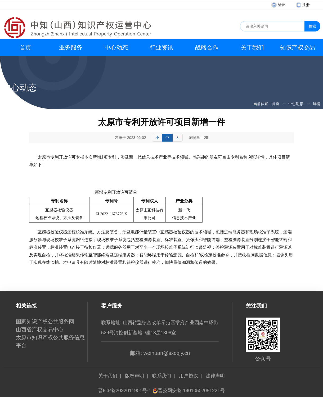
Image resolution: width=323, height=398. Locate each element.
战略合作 (206, 47)
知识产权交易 (297, 47)
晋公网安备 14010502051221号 (188, 390)
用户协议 (188, 375)
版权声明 (134, 375)
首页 (25, 47)
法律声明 (215, 375)
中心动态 (116, 47)
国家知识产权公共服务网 (45, 321)
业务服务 (70, 47)
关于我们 (252, 47)
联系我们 (161, 375)
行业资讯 (161, 47)
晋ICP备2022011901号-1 (124, 390)
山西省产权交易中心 (40, 329)
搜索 (312, 26)
